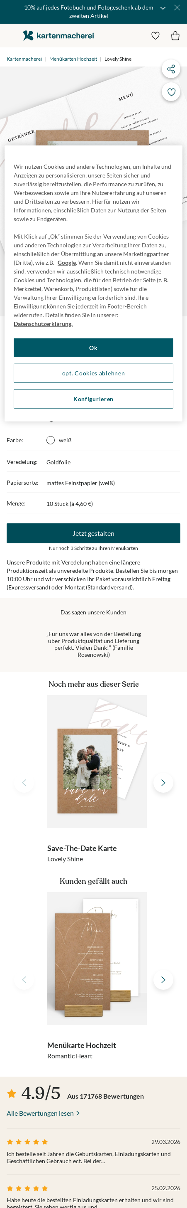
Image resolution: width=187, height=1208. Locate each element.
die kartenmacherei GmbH (58, 35)
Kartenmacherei (24, 59)
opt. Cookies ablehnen (93, 373)
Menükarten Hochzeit (73, 59)
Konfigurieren (93, 398)
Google (67, 262)
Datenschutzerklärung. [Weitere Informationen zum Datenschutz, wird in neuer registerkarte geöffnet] (43, 323)
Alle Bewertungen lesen (40, 1113)
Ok (93, 347)
